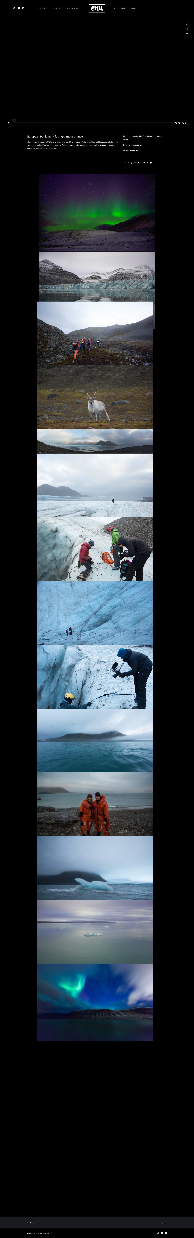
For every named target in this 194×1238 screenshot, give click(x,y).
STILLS (115, 8)
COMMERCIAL (43, 8)
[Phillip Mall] (97, 8)
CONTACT (134, 8)
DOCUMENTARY (58, 8)
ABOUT (123, 8)
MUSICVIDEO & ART (74, 8)
